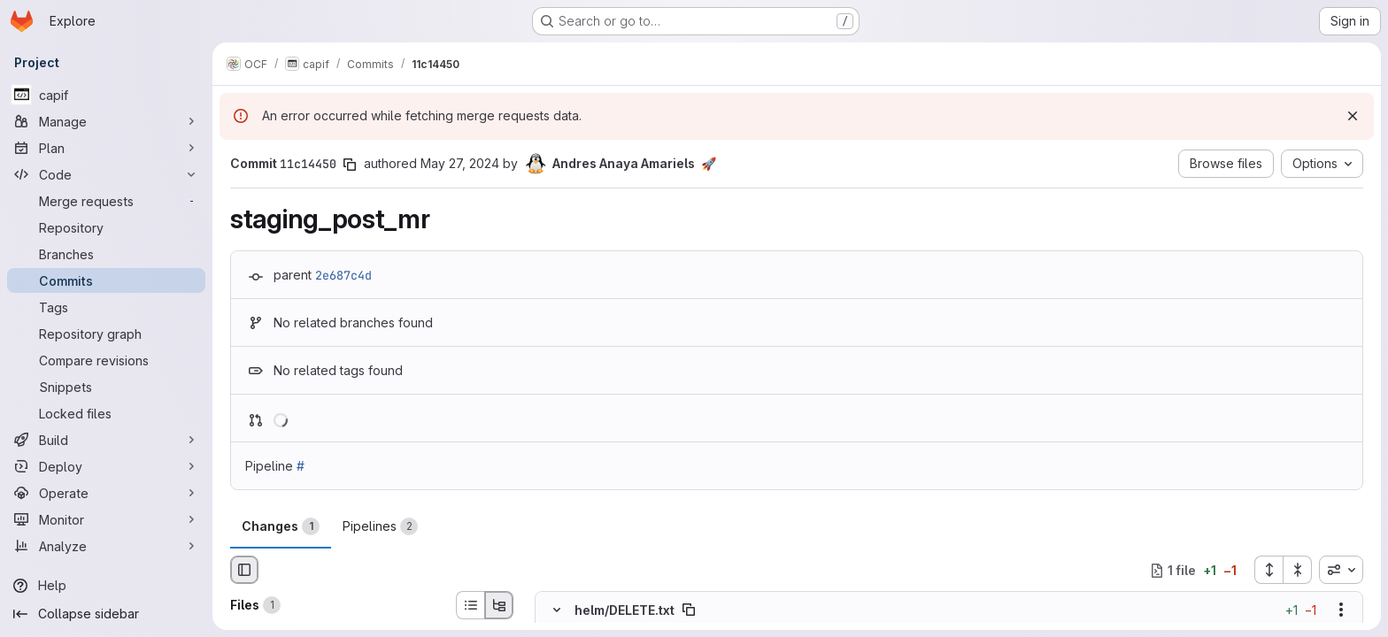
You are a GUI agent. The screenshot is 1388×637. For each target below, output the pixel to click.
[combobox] (1341, 570)
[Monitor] (106, 519)
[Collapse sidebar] (106, 614)
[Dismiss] (1352, 116)
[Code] (106, 174)
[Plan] (106, 147)
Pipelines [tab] (380, 526)
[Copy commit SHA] (349, 164)
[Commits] (106, 280)
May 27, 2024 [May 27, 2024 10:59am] (459, 163)
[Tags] (106, 307)
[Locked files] (106, 413)
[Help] (106, 585)
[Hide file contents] (556, 610)
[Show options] (1341, 610)
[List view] (470, 605)
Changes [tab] (281, 526)
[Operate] (106, 492)
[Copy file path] (688, 610)
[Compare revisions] (106, 360)
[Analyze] (106, 545)
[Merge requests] (106, 200)
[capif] (106, 94)
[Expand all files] (1268, 570)
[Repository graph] (106, 333)
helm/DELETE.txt (624, 610)
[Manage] (106, 121)
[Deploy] (106, 466)
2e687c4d (343, 275)
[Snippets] (106, 386)
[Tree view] (499, 605)
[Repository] (106, 227)
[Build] (106, 439)
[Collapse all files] (1298, 570)
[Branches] (106, 254)
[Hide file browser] (244, 570)
